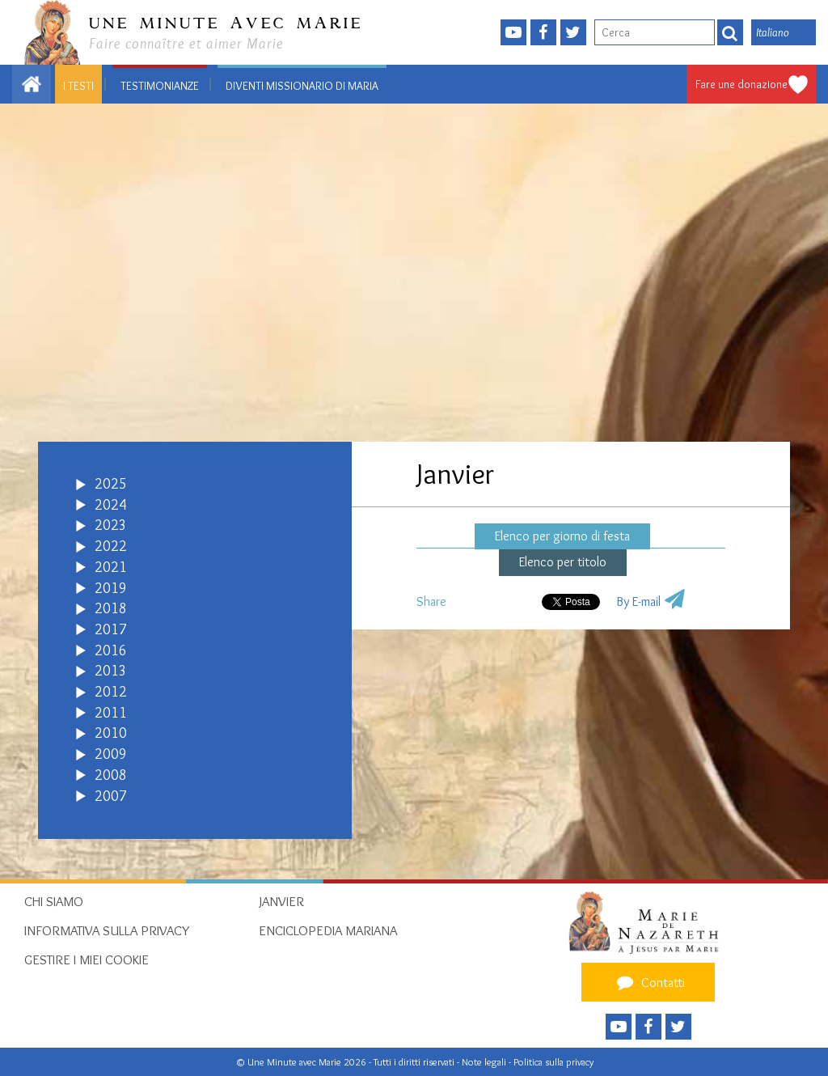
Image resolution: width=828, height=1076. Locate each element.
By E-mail (638, 601)
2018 (111, 608)
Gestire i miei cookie (86, 959)
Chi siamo (53, 901)
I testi (78, 85)
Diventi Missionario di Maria (302, 85)
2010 (111, 733)
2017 (111, 629)
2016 (111, 650)
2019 (111, 588)
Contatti (648, 982)
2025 (111, 484)
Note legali (485, 1062)
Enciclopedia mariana (328, 930)
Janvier (281, 901)
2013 (111, 671)
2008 (111, 775)
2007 (111, 796)
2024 (111, 505)
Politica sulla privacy (553, 1062)
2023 (111, 525)
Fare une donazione (741, 84)
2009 (111, 754)
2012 (111, 692)
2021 (111, 567)
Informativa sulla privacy (107, 930)
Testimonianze (159, 85)
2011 (111, 713)
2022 (111, 546)
